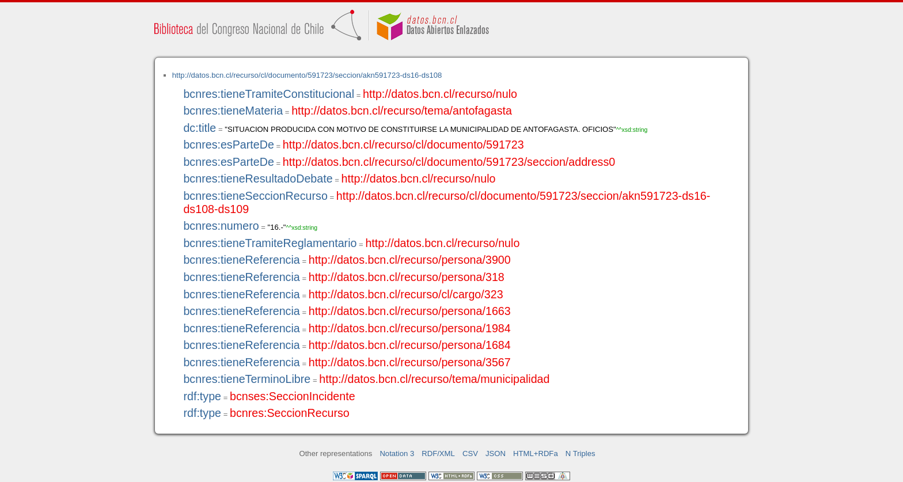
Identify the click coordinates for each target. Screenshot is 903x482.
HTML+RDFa (535, 453)
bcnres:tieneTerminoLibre (246, 379)
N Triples (580, 453)
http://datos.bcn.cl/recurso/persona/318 (406, 277)
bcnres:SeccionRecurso (290, 413)
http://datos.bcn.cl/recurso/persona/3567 (410, 362)
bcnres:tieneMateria (233, 110)
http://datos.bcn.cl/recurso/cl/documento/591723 (403, 144)
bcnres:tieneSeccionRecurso (255, 195)
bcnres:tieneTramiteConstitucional (268, 94)
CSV (470, 453)
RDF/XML (438, 453)
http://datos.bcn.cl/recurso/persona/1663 (410, 311)
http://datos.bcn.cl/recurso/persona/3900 (410, 259)
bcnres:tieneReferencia (241, 259)
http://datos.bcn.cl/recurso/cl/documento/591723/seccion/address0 (449, 161)
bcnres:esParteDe (228, 144)
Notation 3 (397, 453)
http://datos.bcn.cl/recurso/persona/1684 (410, 345)
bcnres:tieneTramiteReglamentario (269, 243)
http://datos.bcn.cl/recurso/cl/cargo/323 (406, 294)
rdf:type (202, 396)
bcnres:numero (221, 225)
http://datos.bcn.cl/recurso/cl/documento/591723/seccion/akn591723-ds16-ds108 (307, 75)
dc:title (199, 128)
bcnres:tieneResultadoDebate (257, 178)
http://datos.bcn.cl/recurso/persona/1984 (410, 328)
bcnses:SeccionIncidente (292, 396)
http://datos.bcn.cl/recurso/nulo (440, 94)
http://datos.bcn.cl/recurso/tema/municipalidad (434, 379)
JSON (495, 453)
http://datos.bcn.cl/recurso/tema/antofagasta (401, 110)
